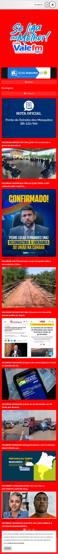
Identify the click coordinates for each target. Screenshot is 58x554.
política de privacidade (16, 543)
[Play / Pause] (52, 4)
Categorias (29, 93)
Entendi (7, 548)
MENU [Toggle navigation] (29, 82)
